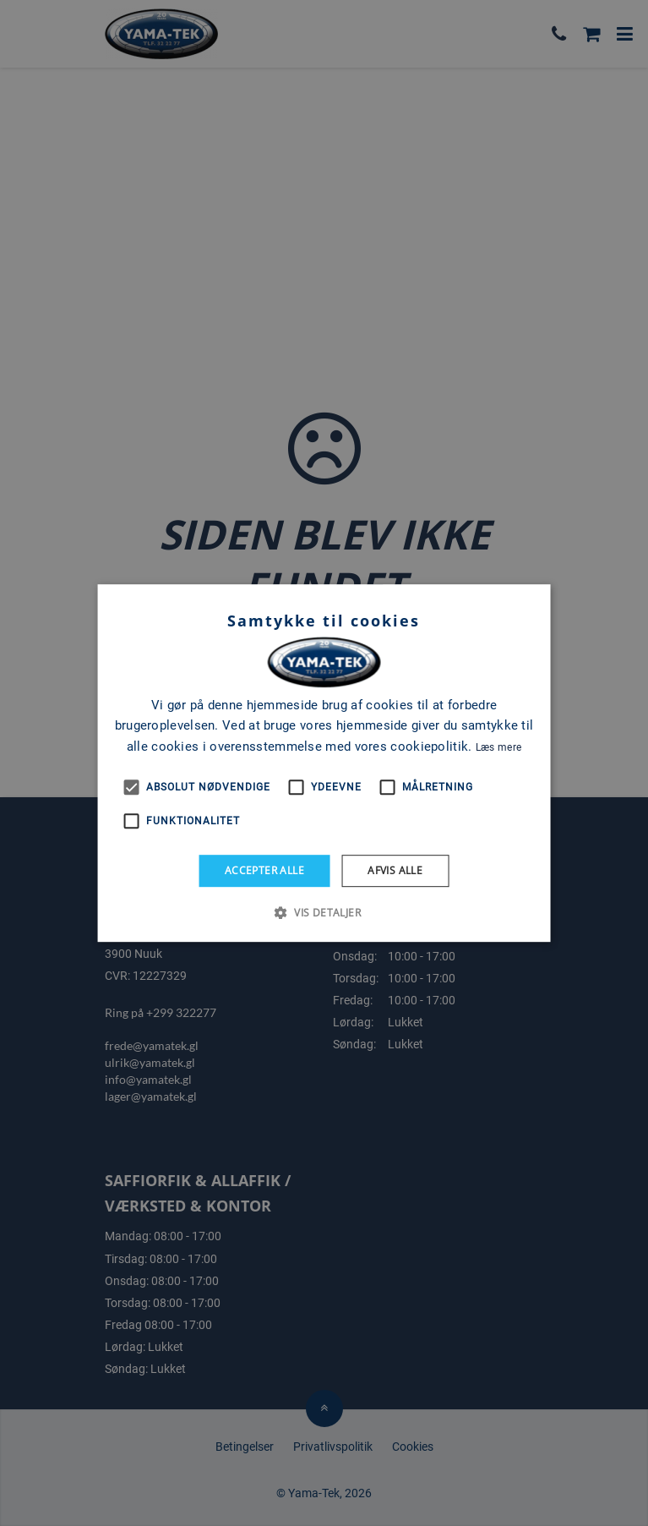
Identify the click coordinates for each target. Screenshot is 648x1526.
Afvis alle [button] (395, 870)
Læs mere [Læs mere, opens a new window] (498, 747)
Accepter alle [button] (264, 870)
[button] (324, 912)
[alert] (324, 763)
